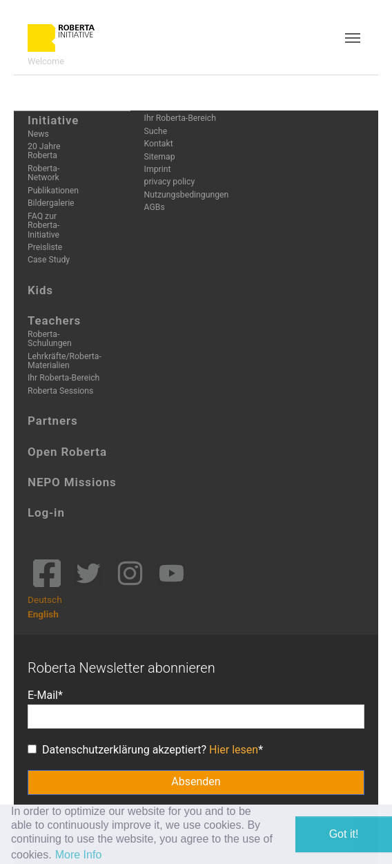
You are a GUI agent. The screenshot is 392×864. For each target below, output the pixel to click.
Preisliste (45, 247)
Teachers (54, 320)
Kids (40, 290)
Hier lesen (233, 749)
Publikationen (53, 190)
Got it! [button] (344, 834)
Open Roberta (67, 452)
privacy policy (169, 181)
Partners (53, 421)
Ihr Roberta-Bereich (63, 378)
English (43, 614)
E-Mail (43, 695)
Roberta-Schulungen (50, 338)
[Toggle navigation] (352, 38)
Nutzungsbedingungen (186, 195)
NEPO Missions (72, 482)
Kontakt (158, 143)
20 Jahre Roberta (44, 151)
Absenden (195, 781)
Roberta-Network (43, 173)
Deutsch (45, 599)
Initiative (53, 120)
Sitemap (159, 157)
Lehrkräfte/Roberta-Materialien (64, 361)
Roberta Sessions (60, 391)
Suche (156, 131)
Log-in (46, 512)
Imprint (157, 169)
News (38, 134)
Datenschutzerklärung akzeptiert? (143, 749)
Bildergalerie (51, 203)
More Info (78, 855)
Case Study (49, 260)
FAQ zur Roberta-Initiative (43, 225)
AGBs (154, 207)
